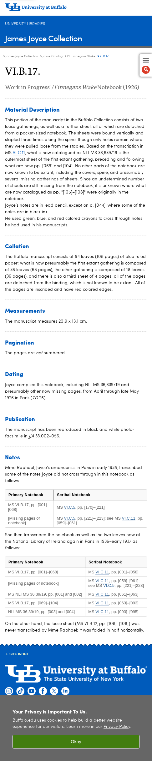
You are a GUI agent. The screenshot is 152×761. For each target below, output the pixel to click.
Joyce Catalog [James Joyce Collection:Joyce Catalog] (53, 56)
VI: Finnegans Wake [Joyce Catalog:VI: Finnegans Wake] (81, 56)
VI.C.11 (19, 153)
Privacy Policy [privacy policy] (117, 726)
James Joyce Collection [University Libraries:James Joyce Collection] (22, 56)
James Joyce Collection (43, 38)
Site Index (18, 654)
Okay (76, 741)
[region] (76, 728)
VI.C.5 (69, 507)
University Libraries (25, 24)
